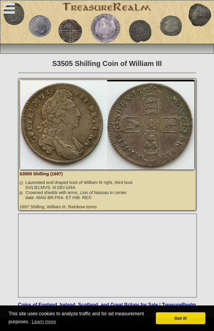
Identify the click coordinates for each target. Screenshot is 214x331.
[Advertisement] (107, 255)
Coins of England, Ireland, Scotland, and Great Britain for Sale (88, 304)
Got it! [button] (181, 318)
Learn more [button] (44, 321)
